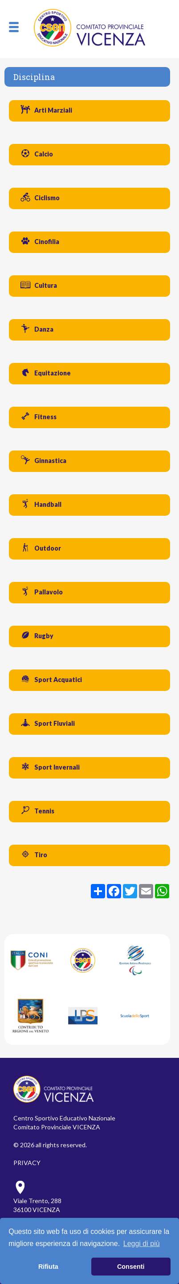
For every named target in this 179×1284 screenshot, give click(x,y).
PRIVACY (27, 1162)
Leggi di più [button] (141, 1243)
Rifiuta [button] (48, 1266)
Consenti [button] (131, 1266)
